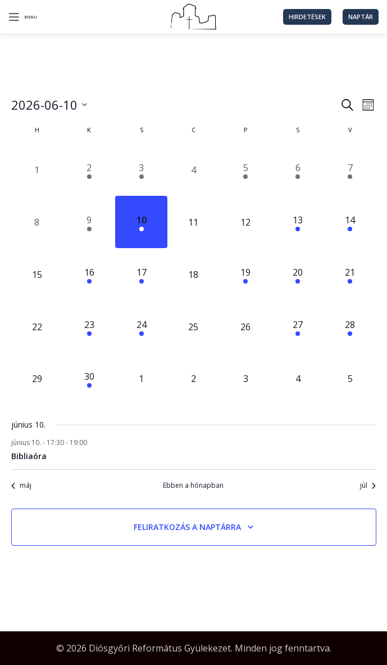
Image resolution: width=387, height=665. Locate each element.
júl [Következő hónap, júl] (368, 485)
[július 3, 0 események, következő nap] (246, 379)
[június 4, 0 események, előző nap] (193, 170)
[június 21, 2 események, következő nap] (350, 274)
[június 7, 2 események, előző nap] (350, 170)
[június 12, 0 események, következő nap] (246, 222)
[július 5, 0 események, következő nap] (350, 379)
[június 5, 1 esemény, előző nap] (246, 170)
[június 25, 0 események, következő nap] (193, 326)
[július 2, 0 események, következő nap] (193, 379)
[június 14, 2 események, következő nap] (350, 222)
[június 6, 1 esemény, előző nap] (298, 170)
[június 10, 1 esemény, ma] (141, 222)
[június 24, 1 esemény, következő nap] (141, 326)
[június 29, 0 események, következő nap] (37, 379)
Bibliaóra (29, 456)
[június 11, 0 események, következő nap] (193, 222)
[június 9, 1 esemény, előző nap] (89, 222)
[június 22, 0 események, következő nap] (37, 326)
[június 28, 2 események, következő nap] (350, 326)
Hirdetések (307, 16)
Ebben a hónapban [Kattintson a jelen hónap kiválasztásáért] (193, 485)
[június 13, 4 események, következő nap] (298, 222)
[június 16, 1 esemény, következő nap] (89, 274)
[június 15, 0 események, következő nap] (37, 274)
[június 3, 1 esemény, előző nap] (141, 170)
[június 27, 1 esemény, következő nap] (298, 326)
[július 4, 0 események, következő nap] (298, 379)
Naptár (360, 16)
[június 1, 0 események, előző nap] (37, 170)
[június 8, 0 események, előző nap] (37, 222)
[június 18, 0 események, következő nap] (193, 274)
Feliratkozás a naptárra (187, 527)
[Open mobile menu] (23, 17)
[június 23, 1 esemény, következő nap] (89, 326)
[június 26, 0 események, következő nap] (246, 326)
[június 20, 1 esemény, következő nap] (298, 274)
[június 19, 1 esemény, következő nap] (246, 274)
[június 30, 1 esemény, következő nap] (89, 379)
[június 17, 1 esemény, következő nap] (141, 274)
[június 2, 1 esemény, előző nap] (89, 170)
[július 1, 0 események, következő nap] (141, 379)
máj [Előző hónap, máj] (21, 485)
